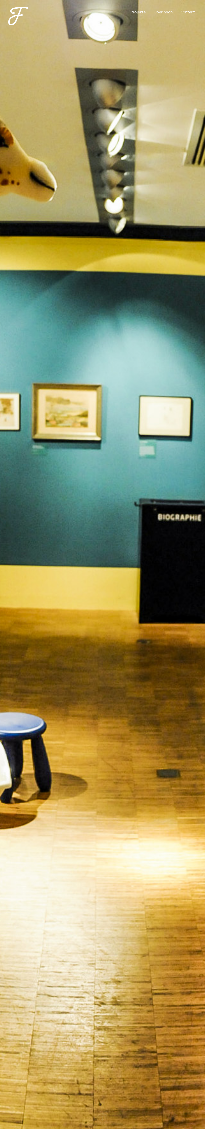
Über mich (163, 12)
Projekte (138, 12)
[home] (18, 13)
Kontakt (188, 12)
